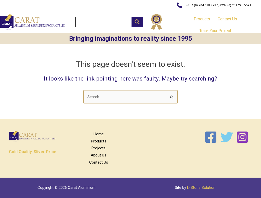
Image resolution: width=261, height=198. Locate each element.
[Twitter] (226, 137)
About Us (98, 155)
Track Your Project (215, 30)
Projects (99, 148)
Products (202, 19)
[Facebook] (210, 137)
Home (99, 134)
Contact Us (227, 19)
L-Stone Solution (201, 187)
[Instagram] (242, 137)
